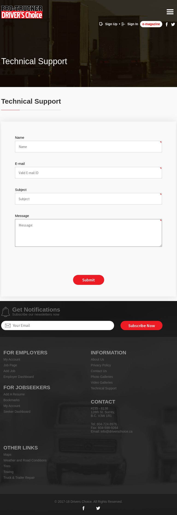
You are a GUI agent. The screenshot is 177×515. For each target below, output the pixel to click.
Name (19, 137)
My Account (11, 359)
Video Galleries (102, 382)
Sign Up (111, 24)
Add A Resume (14, 394)
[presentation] (50, 261)
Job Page (10, 365)
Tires (7, 466)
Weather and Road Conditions (25, 460)
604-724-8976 (107, 424)
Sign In (132, 24)
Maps (7, 454)
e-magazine (151, 24)
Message (22, 216)
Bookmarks (11, 400)
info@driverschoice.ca (117, 431)
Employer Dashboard (18, 377)
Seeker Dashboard (16, 411)
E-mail (20, 164)
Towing (8, 472)
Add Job (9, 371)
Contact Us (99, 371)
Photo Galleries (102, 377)
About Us (97, 359)
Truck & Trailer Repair (19, 477)
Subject (21, 190)
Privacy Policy (101, 365)
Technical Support (103, 388)
